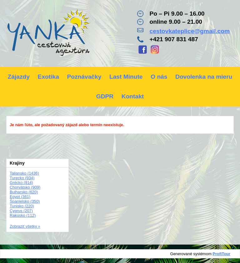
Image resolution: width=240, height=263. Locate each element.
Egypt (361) (20, 196)
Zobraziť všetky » (25, 226)
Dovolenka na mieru (203, 76)
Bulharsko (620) (24, 192)
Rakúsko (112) (23, 215)
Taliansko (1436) (24, 173)
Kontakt (133, 96)
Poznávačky (84, 76)
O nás (159, 76)
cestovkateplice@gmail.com (189, 31)
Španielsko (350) (25, 201)
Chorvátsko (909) (25, 187)
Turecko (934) (22, 178)
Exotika (48, 76)
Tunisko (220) (22, 206)
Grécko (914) (21, 182)
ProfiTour (221, 253)
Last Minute (126, 76)
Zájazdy (19, 76)
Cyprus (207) (21, 210)
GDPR (104, 96)
